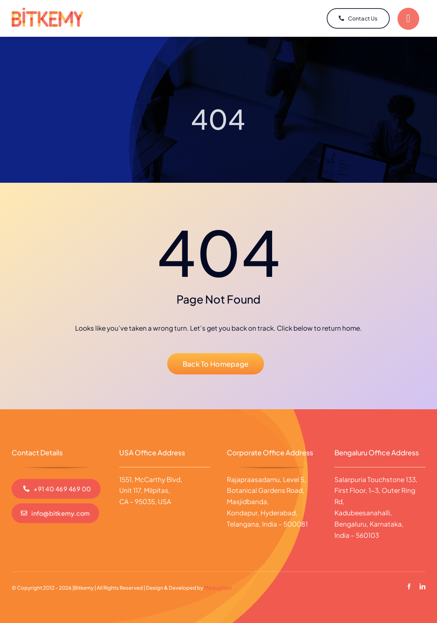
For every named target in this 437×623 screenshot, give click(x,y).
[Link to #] (408, 18)
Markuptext (218, 588)
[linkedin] (422, 586)
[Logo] (47, 11)
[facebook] (409, 586)
